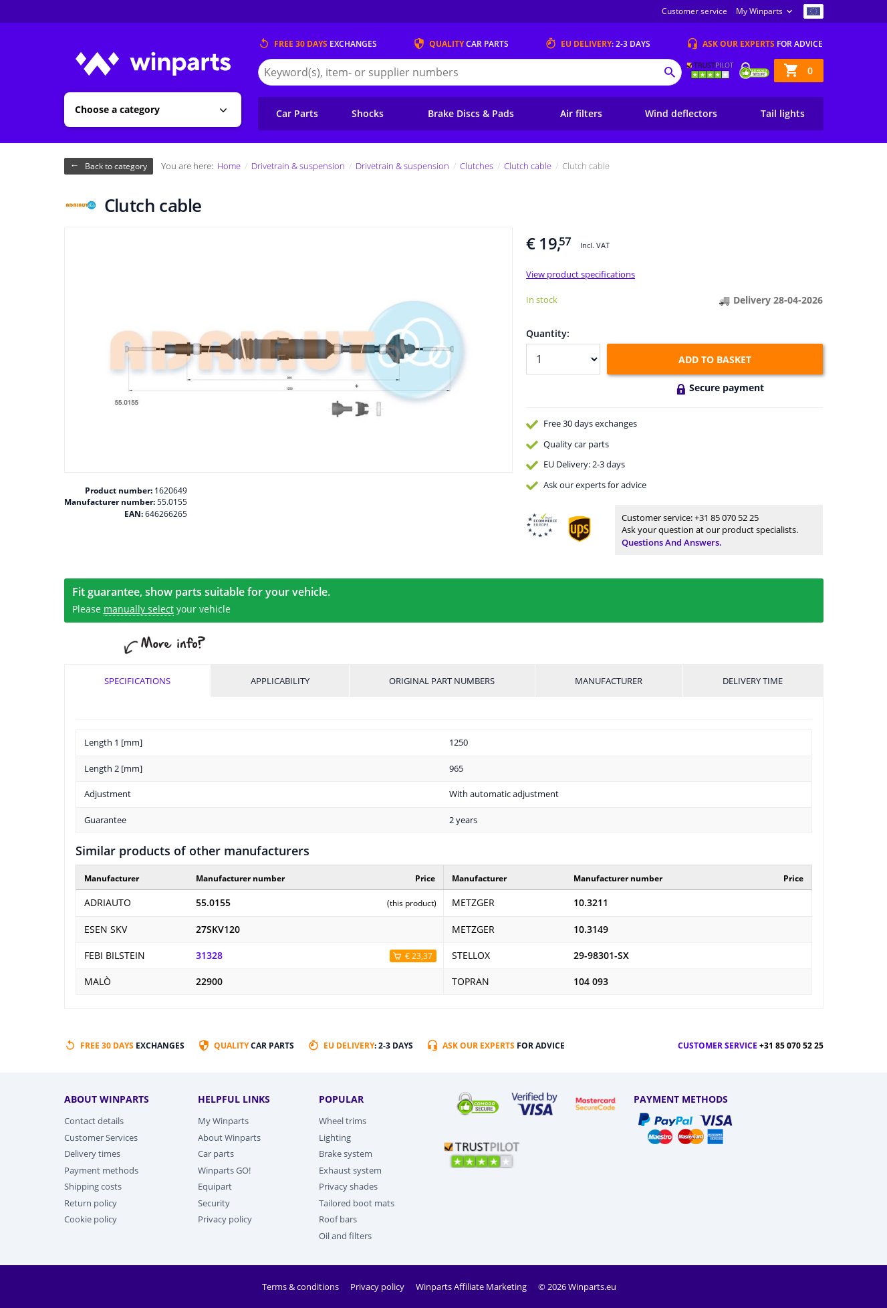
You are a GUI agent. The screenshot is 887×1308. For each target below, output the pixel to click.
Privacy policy (225, 1219)
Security (214, 1203)
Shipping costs (93, 1186)
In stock (541, 300)
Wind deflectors (681, 113)
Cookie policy (90, 1219)
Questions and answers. (672, 542)
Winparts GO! (224, 1170)
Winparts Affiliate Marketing (472, 1287)
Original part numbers (442, 681)
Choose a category (117, 109)
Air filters (581, 113)
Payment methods (101, 1170)
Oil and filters (345, 1236)
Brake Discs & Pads (471, 113)
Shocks (368, 113)
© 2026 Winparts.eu (577, 1287)
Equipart (215, 1186)
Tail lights (783, 113)
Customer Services (101, 1137)
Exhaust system (350, 1170)
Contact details (94, 1121)
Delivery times (92, 1154)
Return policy (90, 1203)
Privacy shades (348, 1186)
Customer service (694, 11)
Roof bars (338, 1219)
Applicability (280, 681)
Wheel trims (342, 1121)
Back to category (116, 166)
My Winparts (759, 11)
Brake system (345, 1154)
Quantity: (547, 333)
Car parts (216, 1154)
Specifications (137, 681)
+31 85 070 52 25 (726, 518)
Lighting (335, 1137)
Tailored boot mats (356, 1203)
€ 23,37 (418, 956)
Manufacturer (608, 681)
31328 (209, 956)
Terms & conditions (301, 1287)
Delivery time (753, 681)
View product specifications (580, 274)
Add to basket (714, 359)
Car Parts (297, 113)
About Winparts (229, 1137)
